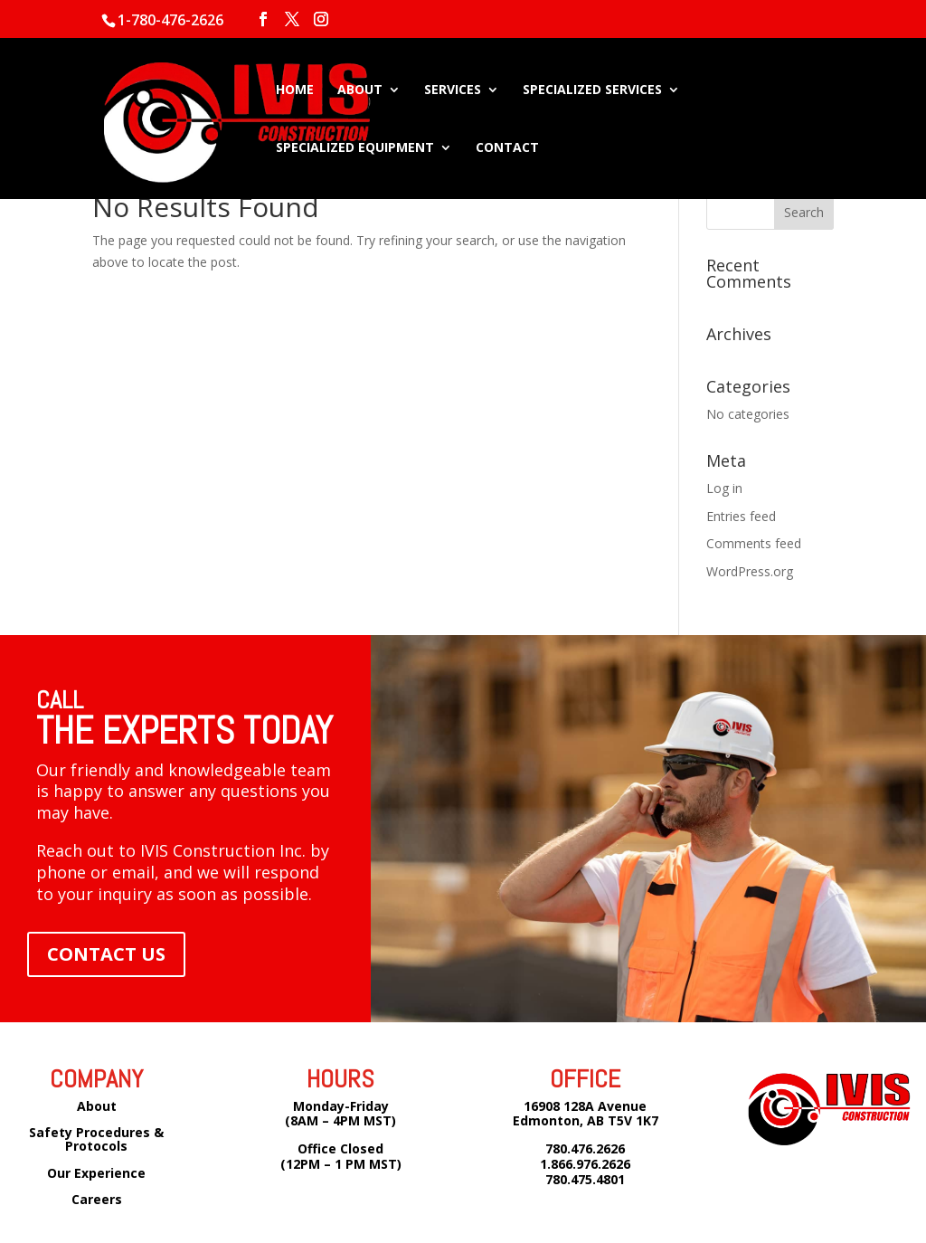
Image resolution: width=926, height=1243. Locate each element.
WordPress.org (749, 571)
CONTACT (507, 148)
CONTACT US (106, 954)
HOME (295, 90)
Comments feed (753, 543)
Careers (96, 1199)
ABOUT (360, 90)
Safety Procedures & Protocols (96, 1139)
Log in (724, 488)
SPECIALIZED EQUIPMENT (355, 148)
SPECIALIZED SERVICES (592, 90)
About (97, 1106)
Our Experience (96, 1172)
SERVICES (452, 90)
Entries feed (741, 516)
